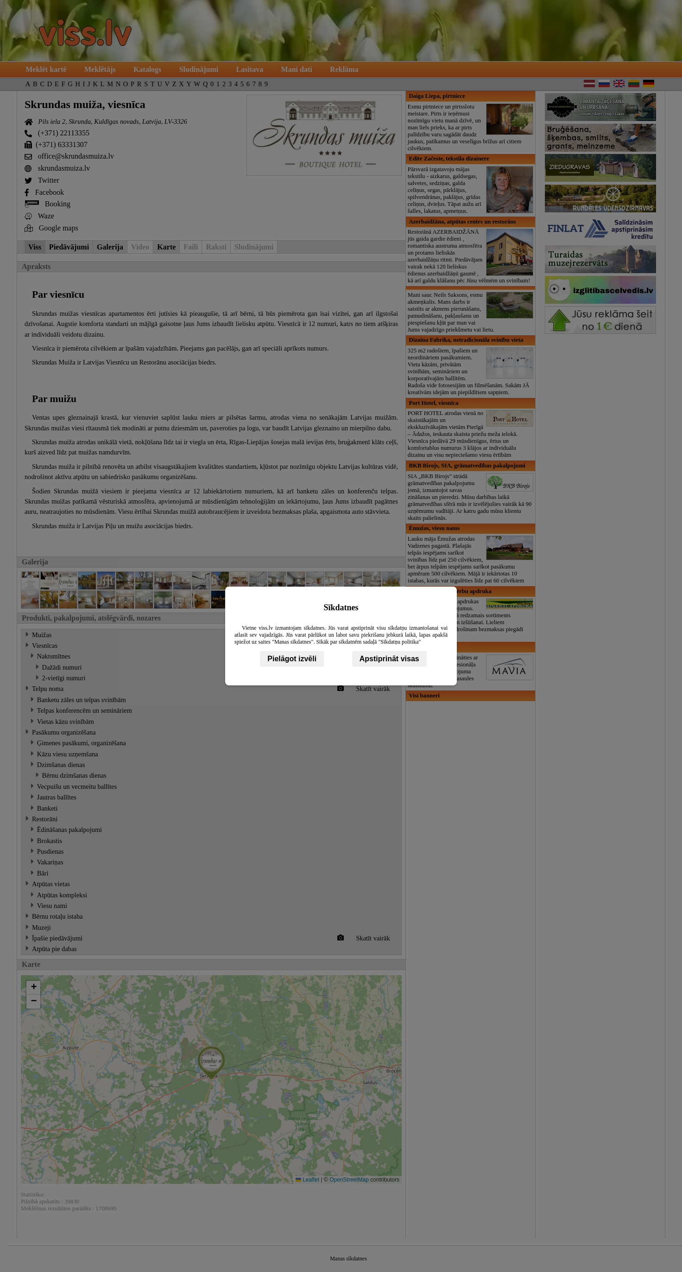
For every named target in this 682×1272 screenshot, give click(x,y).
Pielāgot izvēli (291, 659)
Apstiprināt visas (389, 659)
